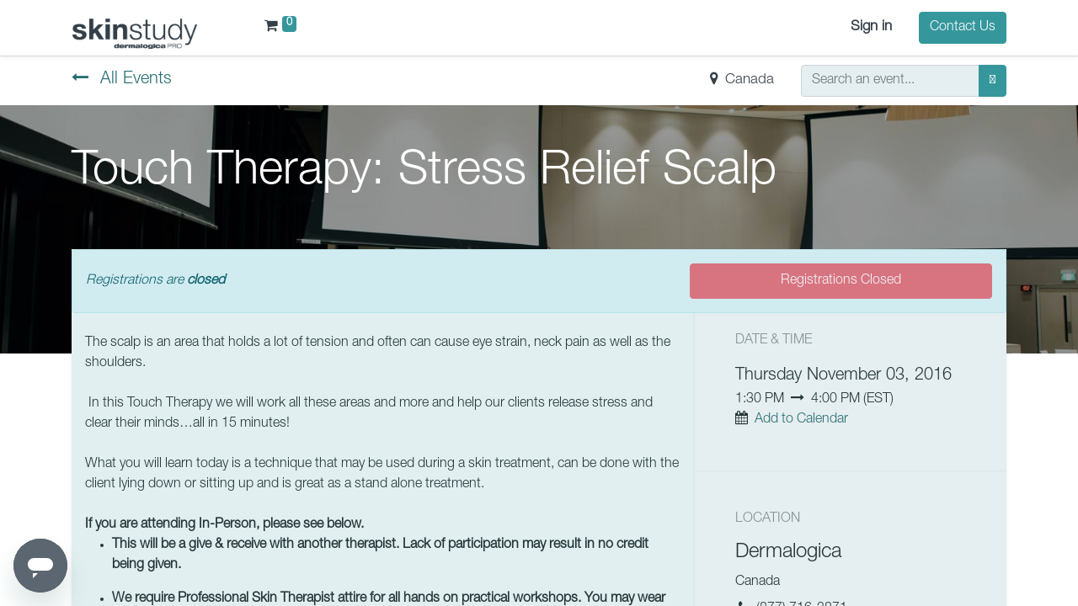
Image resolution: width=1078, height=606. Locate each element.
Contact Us (962, 28)
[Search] (992, 81)
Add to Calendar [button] (801, 420)
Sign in (871, 27)
